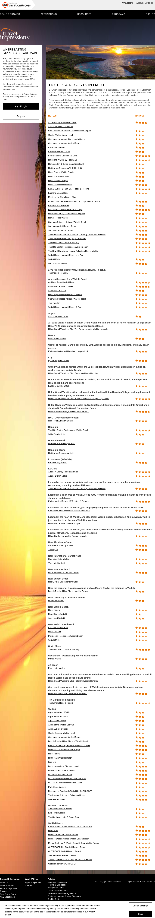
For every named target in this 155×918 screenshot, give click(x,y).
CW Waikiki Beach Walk (59, 151)
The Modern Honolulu (58, 273)
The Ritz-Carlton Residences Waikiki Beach (68, 247)
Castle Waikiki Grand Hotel (60, 135)
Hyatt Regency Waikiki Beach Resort (65, 294)
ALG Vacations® (7, 897)
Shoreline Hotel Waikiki (58, 559)
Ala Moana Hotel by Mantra (60, 545)
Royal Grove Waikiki (57, 614)
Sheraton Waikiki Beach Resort (62, 226)
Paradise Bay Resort (57, 462)
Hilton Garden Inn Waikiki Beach (63, 834)
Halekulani (53, 830)
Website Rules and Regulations (61, 893)
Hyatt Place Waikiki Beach (60, 185)
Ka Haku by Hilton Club (58, 386)
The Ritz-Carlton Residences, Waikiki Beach (68, 430)
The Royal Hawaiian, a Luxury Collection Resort (70, 859)
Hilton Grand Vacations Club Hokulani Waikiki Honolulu (73, 681)
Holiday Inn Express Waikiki (61, 453)
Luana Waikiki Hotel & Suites (61, 770)
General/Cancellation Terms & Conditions (57, 884)
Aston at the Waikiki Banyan (61, 725)
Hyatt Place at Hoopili (58, 180)
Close (140, 914)
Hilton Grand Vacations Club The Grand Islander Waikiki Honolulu (78, 329)
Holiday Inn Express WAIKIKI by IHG (65, 168)
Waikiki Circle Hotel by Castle (61, 443)
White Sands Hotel (56, 434)
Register (21, 116)
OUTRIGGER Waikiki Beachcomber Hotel (67, 778)
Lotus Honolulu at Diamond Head (63, 572)
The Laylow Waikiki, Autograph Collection (67, 238)
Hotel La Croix (54, 631)
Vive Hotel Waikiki (56, 563)
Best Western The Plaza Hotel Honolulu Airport (69, 131)
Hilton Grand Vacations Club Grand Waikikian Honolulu (73, 373)
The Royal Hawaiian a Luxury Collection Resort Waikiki (73, 251)
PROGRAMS (118, 14)
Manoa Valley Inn (56, 600)
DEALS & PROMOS (10, 14)
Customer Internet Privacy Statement (64, 896)
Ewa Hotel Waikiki (56, 813)
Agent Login (21, 106)
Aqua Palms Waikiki (57, 720)
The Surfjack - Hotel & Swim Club (63, 817)
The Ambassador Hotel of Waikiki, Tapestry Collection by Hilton (76, 234)
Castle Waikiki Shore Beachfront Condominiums (70, 826)
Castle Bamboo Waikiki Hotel (61, 733)
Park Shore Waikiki (56, 787)
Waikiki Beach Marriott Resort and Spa (66, 255)
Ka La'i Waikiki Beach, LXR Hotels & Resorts (68, 189)
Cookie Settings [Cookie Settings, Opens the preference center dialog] (140, 906)
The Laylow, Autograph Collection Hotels (66, 795)
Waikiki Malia (54, 259)
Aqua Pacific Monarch (58, 716)
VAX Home (127, 3)
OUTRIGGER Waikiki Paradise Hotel (65, 783)
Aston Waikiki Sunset (58, 729)
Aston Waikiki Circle (57, 290)
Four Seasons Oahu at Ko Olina (62, 156)
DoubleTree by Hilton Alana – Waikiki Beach (68, 741)
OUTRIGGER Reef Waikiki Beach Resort (67, 847)
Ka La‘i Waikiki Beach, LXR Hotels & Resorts (68, 501)
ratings (140, 116)
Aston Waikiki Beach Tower (60, 286)
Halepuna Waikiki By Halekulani (62, 160)
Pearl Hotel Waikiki (56, 668)
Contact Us (5, 891)
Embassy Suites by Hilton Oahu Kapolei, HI (68, 351)
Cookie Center (54, 899)
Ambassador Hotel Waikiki (60, 808)
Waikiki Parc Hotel (56, 799)
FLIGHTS (150, 14)
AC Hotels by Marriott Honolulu (62, 122)
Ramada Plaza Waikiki (58, 205)
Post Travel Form (8, 894)
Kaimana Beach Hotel (58, 193)
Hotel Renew (54, 610)
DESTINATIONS (48, 14)
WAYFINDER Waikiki (57, 263)
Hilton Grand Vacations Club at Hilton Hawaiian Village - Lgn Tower (78, 398)
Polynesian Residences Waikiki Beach (65, 636)
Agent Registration (33, 883)
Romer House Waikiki (58, 218)
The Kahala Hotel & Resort (60, 703)
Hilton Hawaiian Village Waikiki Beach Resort (68, 411)
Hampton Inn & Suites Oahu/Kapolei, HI (66, 164)
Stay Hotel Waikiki (56, 618)
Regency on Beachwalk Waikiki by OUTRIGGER (70, 791)
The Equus (53, 549)
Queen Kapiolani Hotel (58, 360)
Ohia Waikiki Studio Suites (60, 774)
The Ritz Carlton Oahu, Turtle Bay (63, 242)
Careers (28, 885)
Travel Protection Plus (57, 891)
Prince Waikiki (54, 659)
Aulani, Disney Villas (57, 476)
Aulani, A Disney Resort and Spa (63, 472)
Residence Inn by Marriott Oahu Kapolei (66, 213)
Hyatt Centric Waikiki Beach (61, 172)
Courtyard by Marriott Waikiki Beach (64, 143)
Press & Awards (7, 885)
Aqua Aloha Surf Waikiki (59, 712)
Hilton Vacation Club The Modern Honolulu (67, 693)
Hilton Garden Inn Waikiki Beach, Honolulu (67, 536)
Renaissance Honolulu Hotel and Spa (65, 209)
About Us (4, 883)
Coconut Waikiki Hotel (58, 627)
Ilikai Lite (52, 762)
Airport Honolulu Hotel (58, 316)
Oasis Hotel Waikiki (57, 338)
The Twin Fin (54, 303)
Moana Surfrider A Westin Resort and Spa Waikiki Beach (74, 201)
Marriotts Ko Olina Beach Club (62, 197)
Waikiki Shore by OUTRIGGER (62, 864)
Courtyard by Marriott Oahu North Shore (66, 139)
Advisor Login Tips (8, 888)
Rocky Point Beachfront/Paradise (63, 582)
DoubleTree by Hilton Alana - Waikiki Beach (68, 591)
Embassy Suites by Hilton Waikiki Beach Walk (69, 511)
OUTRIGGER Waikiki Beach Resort (64, 851)
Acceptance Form (55, 888)
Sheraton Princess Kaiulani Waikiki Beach (67, 222)
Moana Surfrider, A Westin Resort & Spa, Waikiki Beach (73, 843)
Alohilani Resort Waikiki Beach (62, 282)
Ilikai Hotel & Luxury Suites (60, 421)
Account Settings (144, 3)
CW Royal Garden (56, 147)
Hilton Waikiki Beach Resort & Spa (64, 523)
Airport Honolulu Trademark (60, 126)
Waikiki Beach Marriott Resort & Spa (64, 307)
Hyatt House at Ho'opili (58, 176)
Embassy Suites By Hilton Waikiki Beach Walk (69, 745)
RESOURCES (84, 14)
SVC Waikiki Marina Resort (60, 230)
